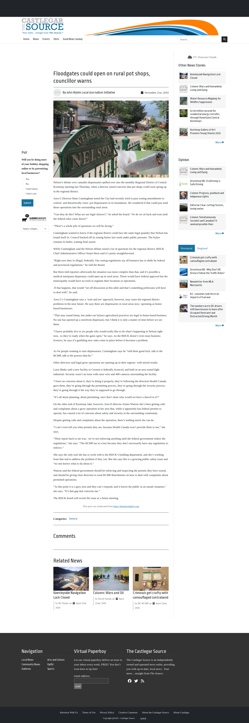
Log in (143, 718)
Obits (56, 39)
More (219, 142)
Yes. (28, 179)
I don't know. (32, 189)
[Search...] (200, 39)
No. (27, 184)
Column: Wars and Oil (108, 593)
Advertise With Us (69, 712)
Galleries (26, 668)
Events (46, 39)
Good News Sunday (73, 39)
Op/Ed (50, 664)
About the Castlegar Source (155, 712)
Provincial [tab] (186, 248)
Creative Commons (128, 712)
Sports (50, 668)
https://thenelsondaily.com (126, 506)
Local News (28, 659)
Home (26, 39)
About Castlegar (181, 712)
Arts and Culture (55, 659)
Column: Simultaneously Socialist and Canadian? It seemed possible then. (203, 221)
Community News (31, 664)
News (36, 39)
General (73, 518)
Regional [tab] (202, 248)
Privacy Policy (107, 712)
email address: (82, 676)
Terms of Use (88, 712)
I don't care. (31, 193)
